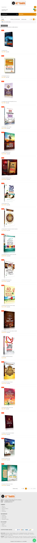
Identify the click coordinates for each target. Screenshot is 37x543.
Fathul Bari (7, 533)
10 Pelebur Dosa (4, 50)
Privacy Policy (4, 516)
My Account (4, 523)
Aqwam (2, 537)
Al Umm (17, 533)
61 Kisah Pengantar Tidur (6, 458)
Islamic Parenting (12, 533)
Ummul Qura (34, 536)
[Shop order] (25, 19)
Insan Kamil (24, 536)
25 (31, 488)
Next (34, 488)
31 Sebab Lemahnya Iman (6, 152)
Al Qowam (5, 537)
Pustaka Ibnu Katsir (15, 536)
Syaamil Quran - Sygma (18, 537)
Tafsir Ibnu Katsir (30, 533)
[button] (34, 540)
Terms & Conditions (5, 508)
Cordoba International (26, 537)
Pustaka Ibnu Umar (11, 537)
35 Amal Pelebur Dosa (5, 203)
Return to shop (4, 25)
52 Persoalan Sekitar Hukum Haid (7, 407)
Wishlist (3, 524)
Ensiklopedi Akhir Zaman (23, 533)
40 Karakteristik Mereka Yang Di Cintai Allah (9, 254)
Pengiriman (4, 515)
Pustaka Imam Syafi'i (8, 536)
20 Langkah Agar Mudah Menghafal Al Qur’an (9, 101)
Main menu (27, 14)
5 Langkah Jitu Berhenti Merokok (7, 356)
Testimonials (4, 511)
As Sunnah (29, 536)
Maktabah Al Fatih (33, 537)
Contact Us (3, 507)
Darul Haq (20, 536)
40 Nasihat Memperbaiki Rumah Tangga (8, 305)
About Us (3, 506)
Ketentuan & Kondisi (5, 519)
